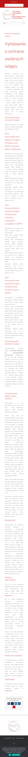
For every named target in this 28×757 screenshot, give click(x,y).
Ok (10, 754)
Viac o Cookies (16, 754)
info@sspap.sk (14, 2)
